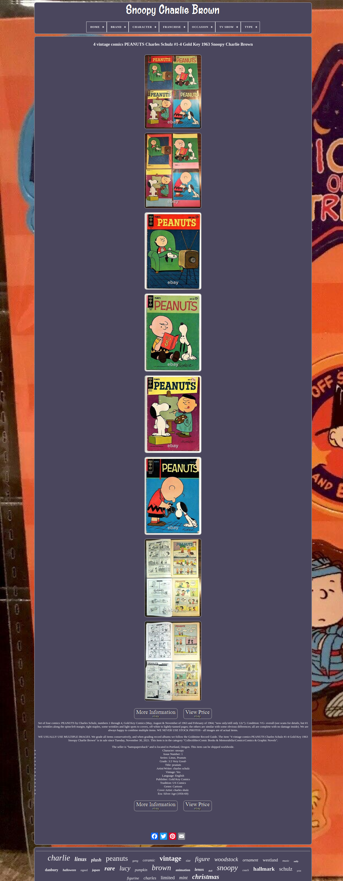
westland (270, 860)
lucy (124, 868)
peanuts (117, 858)
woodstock (226, 859)
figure (202, 858)
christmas (205, 876)
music (285, 860)
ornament (250, 860)
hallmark (264, 869)
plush (96, 859)
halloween (69, 870)
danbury (51, 870)
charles (150, 878)
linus (81, 859)
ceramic (149, 860)
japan (96, 870)
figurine (133, 878)
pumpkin (141, 870)
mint (183, 877)
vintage (170, 858)
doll (210, 870)
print (299, 871)
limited (168, 877)
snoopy (227, 868)
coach (245, 870)
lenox (199, 869)
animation (183, 870)
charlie (59, 858)
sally (296, 861)
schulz (286, 869)
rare (109, 868)
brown (161, 867)
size (188, 860)
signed (84, 870)
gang (135, 860)
